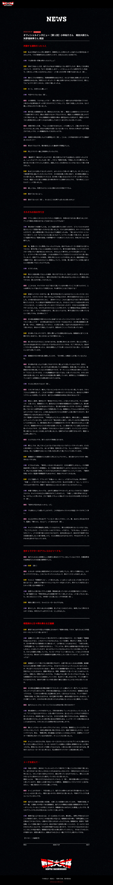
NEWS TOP (56, 845)
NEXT (88, 845)
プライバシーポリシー (56, 881)
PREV (25, 845)
